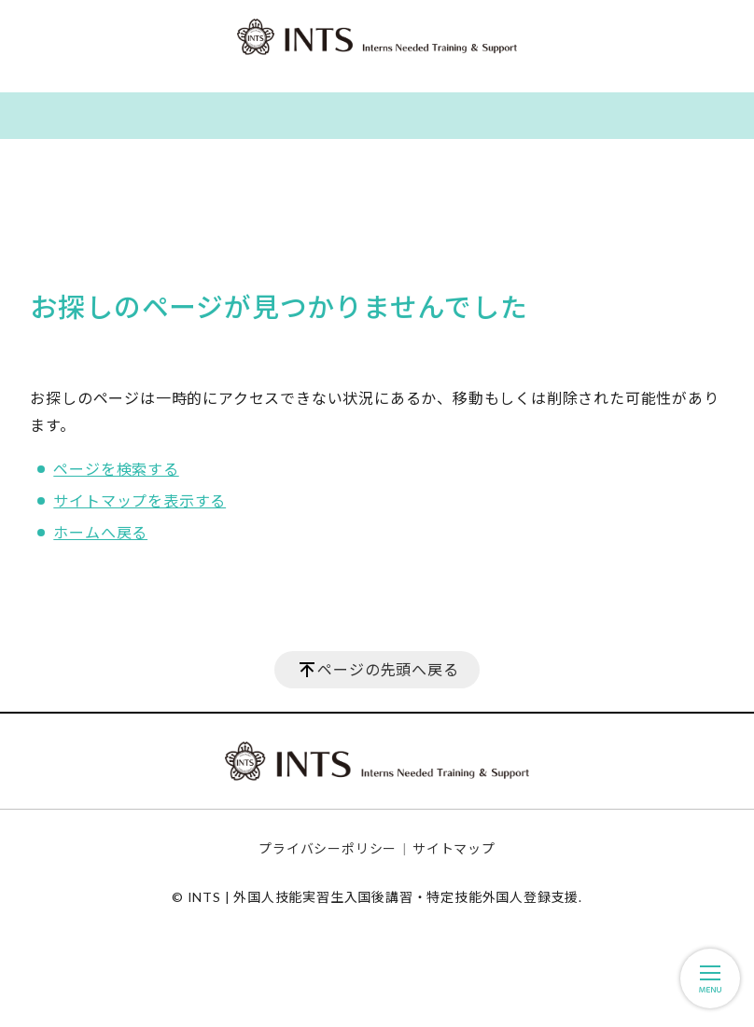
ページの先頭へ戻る (387, 669)
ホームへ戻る (100, 532)
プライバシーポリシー (327, 848)
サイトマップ (454, 848)
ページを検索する (115, 469)
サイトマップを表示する (139, 500)
